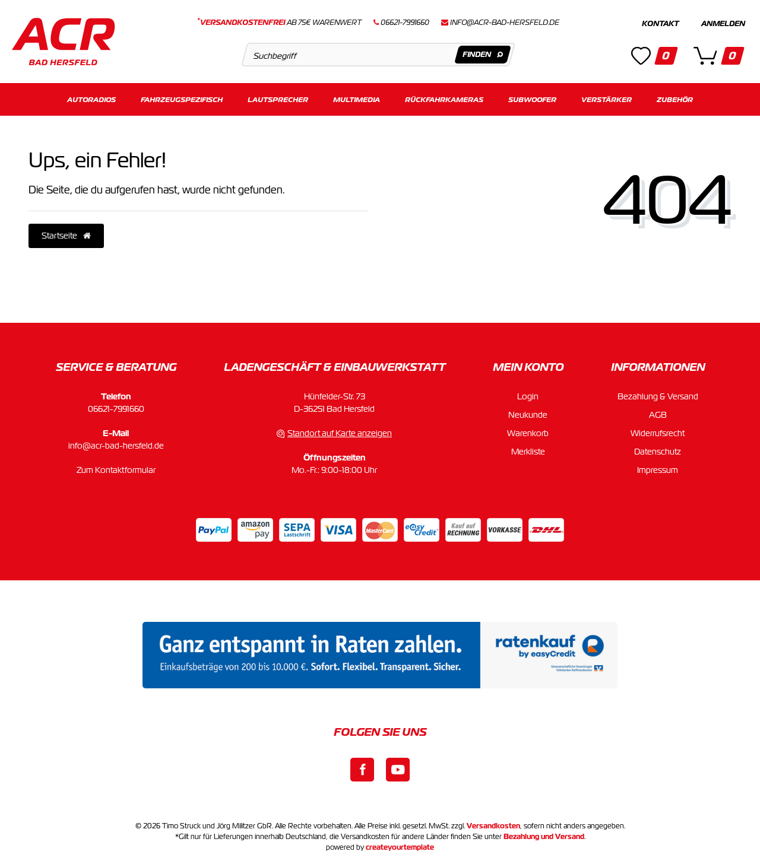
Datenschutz (657, 451)
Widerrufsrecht (658, 433)
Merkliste (528, 451)
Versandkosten (493, 826)
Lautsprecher (278, 99)
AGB (658, 414)
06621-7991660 (116, 409)
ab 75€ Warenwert (279, 22)
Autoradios (91, 99)
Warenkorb (528, 433)
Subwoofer (532, 99)
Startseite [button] (66, 235)
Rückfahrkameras (444, 99)
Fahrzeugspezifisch (182, 99)
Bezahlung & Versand (658, 396)
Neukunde (527, 414)
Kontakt (660, 23)
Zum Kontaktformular (116, 470)
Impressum (657, 470)
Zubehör (675, 99)
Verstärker (606, 99)
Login (528, 396)
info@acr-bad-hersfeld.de (504, 22)
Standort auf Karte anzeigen (339, 433)
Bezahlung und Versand (544, 836)
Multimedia (356, 99)
